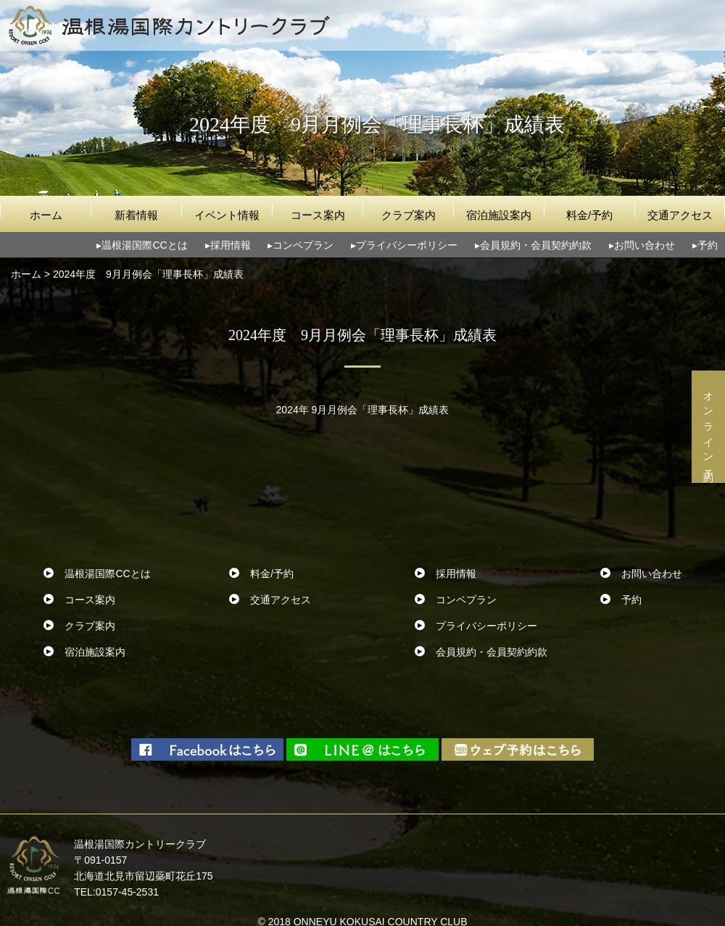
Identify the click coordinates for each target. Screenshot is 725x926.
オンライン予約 (708, 426)
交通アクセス (680, 215)
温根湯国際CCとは (144, 245)
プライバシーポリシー (406, 245)
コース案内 (318, 215)
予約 (707, 245)
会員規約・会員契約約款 (536, 245)
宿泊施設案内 (498, 215)
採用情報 (230, 245)
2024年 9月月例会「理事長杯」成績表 (363, 410)
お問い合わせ (644, 245)
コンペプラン (303, 245)
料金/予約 (589, 215)
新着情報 (136, 215)
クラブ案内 (408, 215)
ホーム (46, 215)
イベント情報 (227, 215)
